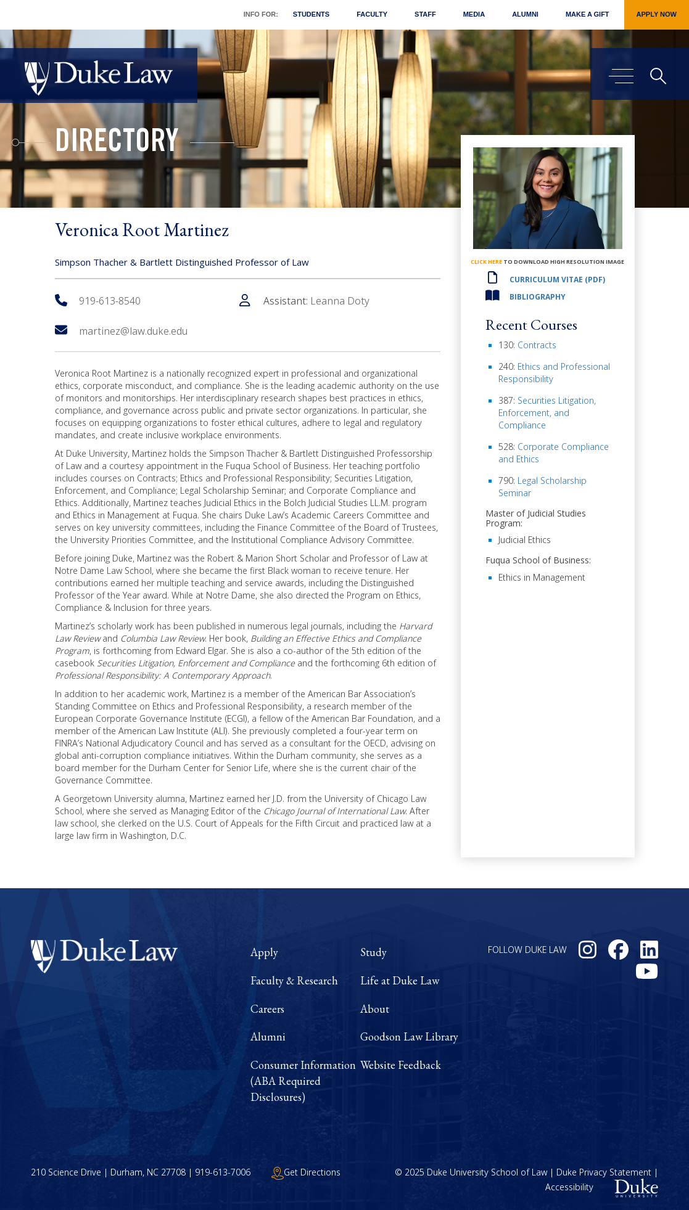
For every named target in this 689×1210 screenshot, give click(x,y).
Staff (425, 14)
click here (486, 262)
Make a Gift (587, 14)
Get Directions (305, 1172)
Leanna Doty (339, 301)
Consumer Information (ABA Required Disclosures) (303, 1080)
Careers (267, 1009)
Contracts (537, 345)
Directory (117, 144)
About (374, 1009)
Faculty (372, 14)
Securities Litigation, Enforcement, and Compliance (547, 412)
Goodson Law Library (409, 1036)
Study (373, 952)
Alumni (525, 14)
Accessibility (569, 1187)
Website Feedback (400, 1065)
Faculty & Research (294, 980)
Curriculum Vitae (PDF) (557, 279)
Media (474, 14)
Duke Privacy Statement (603, 1172)
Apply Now (657, 14)
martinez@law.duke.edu (121, 331)
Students (311, 14)
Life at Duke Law (399, 980)
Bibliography (538, 297)
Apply (264, 952)
